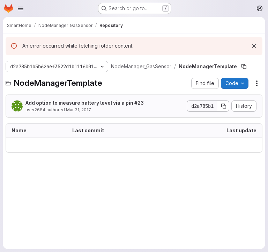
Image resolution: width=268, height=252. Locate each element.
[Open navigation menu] (20, 8)
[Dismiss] (254, 46)
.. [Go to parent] (13, 145)
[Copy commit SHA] (223, 106)
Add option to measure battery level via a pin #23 (84, 103)
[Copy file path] (244, 66)
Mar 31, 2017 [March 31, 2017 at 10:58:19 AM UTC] (78, 109)
